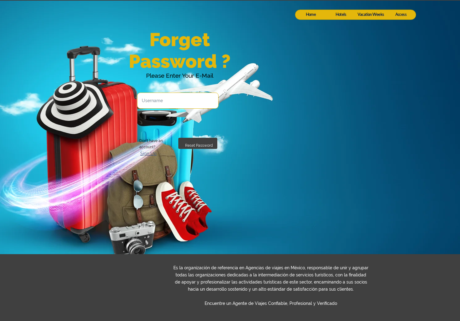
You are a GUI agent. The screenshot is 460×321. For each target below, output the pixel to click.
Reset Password (199, 145)
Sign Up (148, 153)
